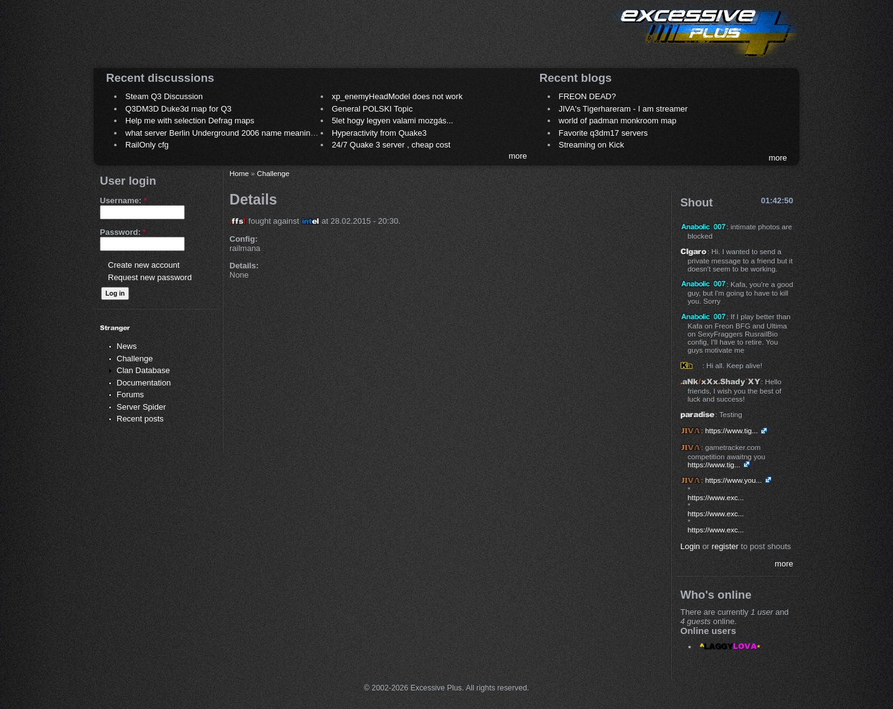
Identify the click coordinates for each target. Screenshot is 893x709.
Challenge (135, 358)
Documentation (144, 382)
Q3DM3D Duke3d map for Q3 (178, 108)
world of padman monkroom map (618, 120)
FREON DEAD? (587, 96)
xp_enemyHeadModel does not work (397, 96)
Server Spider (141, 407)
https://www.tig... (731, 430)
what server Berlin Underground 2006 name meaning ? (223, 133)
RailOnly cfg (147, 144)
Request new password (150, 277)
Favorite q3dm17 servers (603, 133)
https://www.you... (733, 480)
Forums (130, 394)
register (725, 546)
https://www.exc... (716, 497)
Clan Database (143, 370)
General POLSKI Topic (372, 108)
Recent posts (140, 418)
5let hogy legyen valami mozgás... (392, 120)
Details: (244, 265)
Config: (243, 239)
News (127, 346)
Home (239, 173)
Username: (123, 200)
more (518, 156)
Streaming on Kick (591, 144)
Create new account (144, 265)
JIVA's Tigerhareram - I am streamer (623, 108)
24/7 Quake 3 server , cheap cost (391, 144)
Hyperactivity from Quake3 (379, 133)
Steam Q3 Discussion (164, 96)
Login (690, 546)
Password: (123, 232)
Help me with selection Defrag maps (189, 120)
